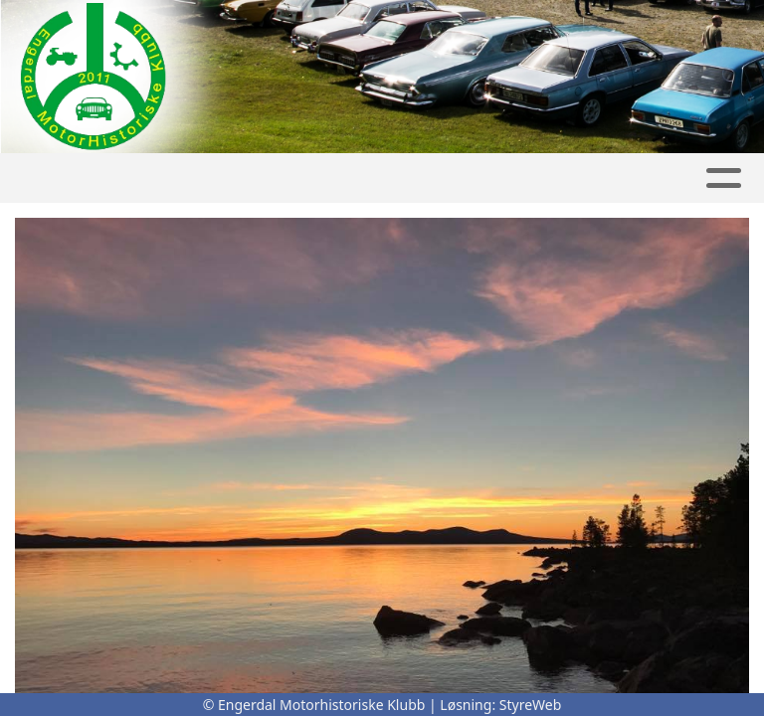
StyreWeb (530, 704)
